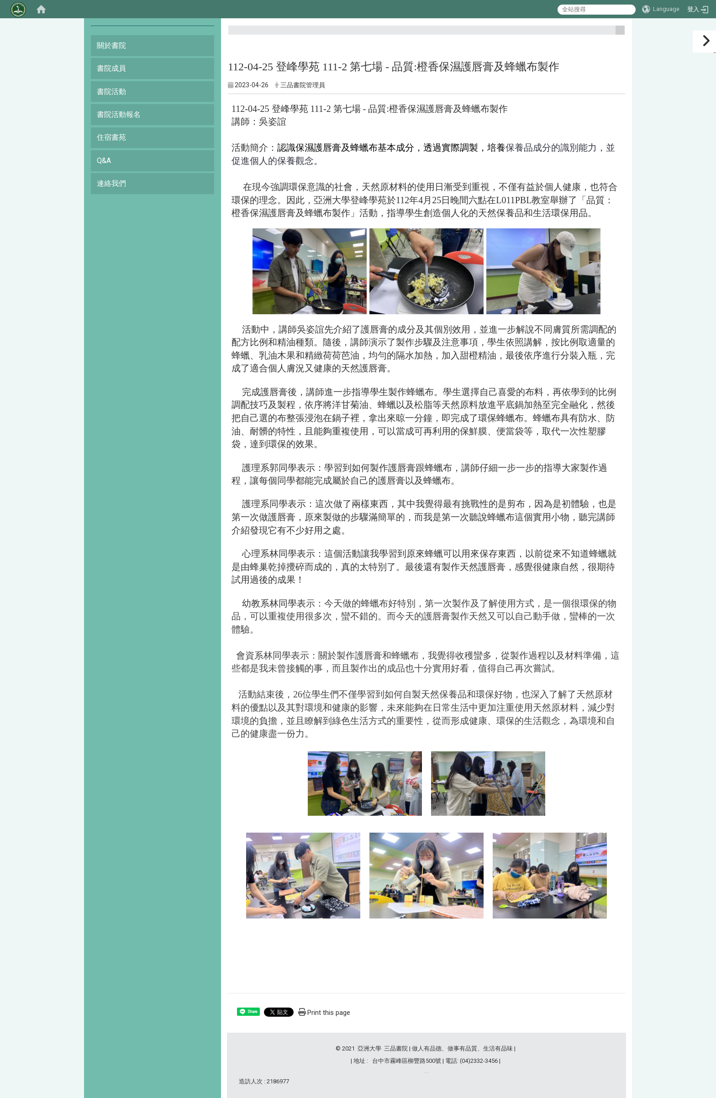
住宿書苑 (111, 137)
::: (617, 34)
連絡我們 (111, 183)
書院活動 (111, 91)
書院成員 (111, 68)
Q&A (104, 160)
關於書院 (111, 45)
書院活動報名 (119, 114)
